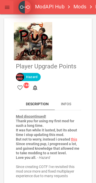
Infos (66, 104)
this (74, 139)
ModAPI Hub (41, 7)
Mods (80, 7)
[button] (7, 7)
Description (37, 104)
